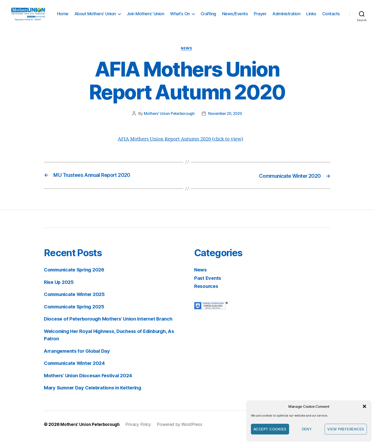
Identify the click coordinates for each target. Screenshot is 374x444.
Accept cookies (270, 429)
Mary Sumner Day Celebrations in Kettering (95, 394)
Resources (207, 293)
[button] (364, 406)
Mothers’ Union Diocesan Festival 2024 (90, 382)
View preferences (345, 429)
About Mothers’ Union (119, 13)
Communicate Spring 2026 (76, 276)
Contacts (331, 20)
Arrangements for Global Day (79, 357)
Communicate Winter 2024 (76, 370)
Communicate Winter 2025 (76, 301)
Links (335, 13)
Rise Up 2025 (59, 288)
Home (86, 13)
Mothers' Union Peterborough (168, 120)
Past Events (208, 284)
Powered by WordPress (182, 430)
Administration (310, 13)
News (187, 55)
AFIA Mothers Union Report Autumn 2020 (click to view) (184, 146)
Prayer (283, 13)
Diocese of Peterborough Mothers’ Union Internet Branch (111, 325)
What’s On (203, 13)
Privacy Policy (140, 430)
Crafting (232, 13)
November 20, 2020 (226, 120)
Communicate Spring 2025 (76, 313)
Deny (307, 429)
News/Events (259, 13)
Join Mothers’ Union (169, 13)
